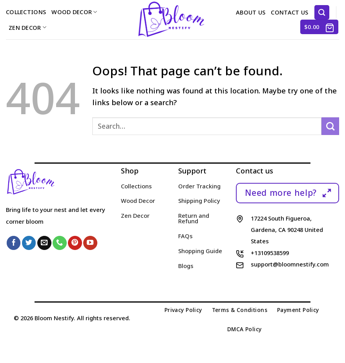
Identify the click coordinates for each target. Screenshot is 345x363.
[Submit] (330, 126)
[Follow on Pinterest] (75, 243)
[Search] (321, 12)
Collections (26, 12)
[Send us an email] (44, 243)
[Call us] (60, 243)
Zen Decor (27, 27)
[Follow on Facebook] (14, 243)
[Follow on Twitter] (29, 243)
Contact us (289, 12)
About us (250, 12)
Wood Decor (74, 12)
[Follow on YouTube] (90, 243)
